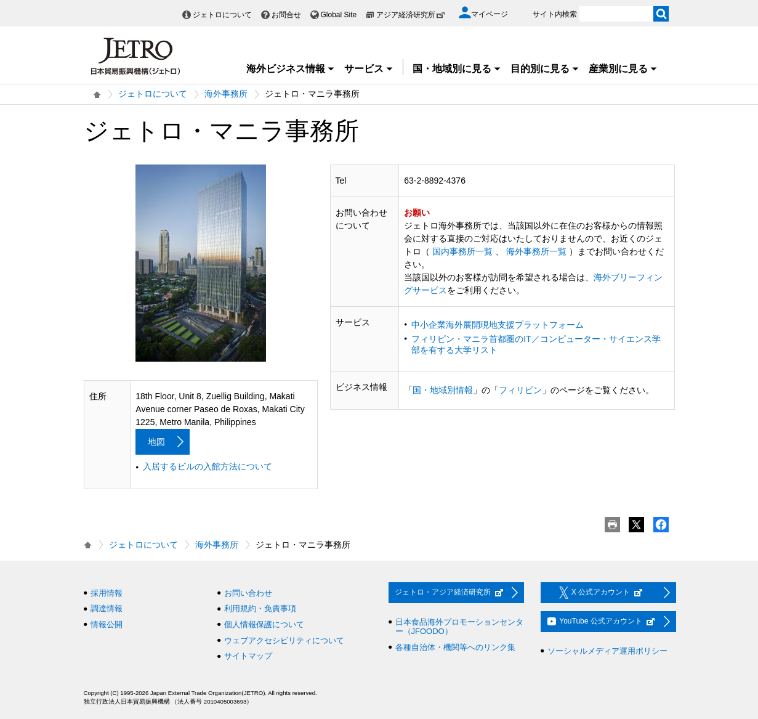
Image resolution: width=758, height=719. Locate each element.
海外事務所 (226, 94)
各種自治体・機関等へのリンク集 (455, 647)
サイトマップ (248, 655)
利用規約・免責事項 (260, 608)
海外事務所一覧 (536, 251)
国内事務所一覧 (462, 251)
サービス (368, 68)
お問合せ (286, 14)
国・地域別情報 (443, 390)
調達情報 (107, 608)
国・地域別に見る (457, 68)
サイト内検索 (555, 14)
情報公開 (107, 624)
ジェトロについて (222, 14)
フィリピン (520, 390)
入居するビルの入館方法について (207, 466)
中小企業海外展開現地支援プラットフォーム (497, 325)
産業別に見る (623, 68)
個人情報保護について (264, 624)
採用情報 (107, 593)
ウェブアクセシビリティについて (284, 640)
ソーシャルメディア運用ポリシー (607, 651)
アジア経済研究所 (410, 14)
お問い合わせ (248, 593)
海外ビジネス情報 (290, 68)
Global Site (339, 14)
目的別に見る (544, 68)
